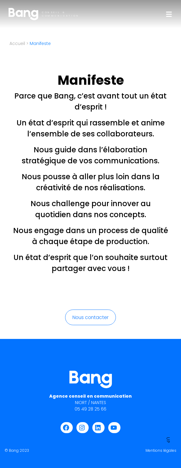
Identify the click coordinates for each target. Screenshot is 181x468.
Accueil (17, 43)
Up (168, 431)
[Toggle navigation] (169, 14)
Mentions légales (161, 450)
